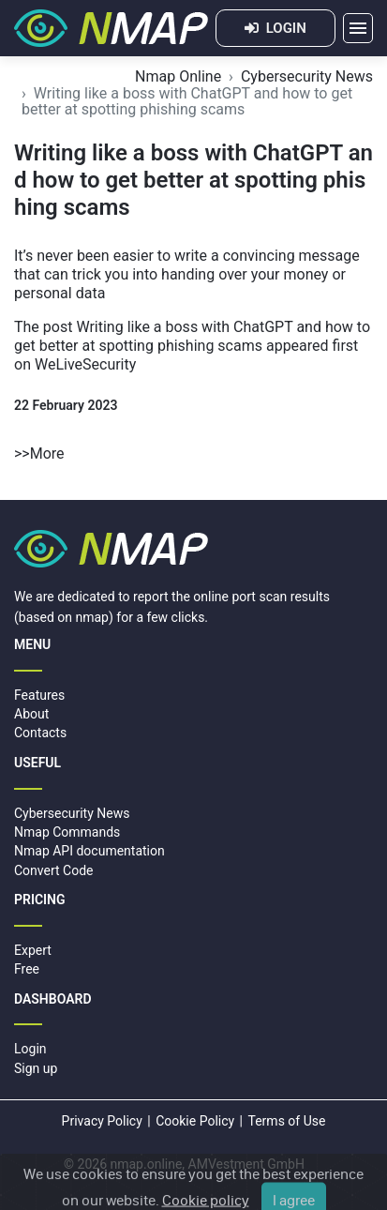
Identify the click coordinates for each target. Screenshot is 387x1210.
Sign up (35, 1068)
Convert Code (54, 870)
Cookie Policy (195, 1120)
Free (26, 968)
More (47, 453)
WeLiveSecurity (85, 364)
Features (39, 695)
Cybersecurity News (307, 76)
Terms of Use (287, 1120)
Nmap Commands (67, 831)
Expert (33, 950)
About (31, 713)
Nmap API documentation (89, 850)
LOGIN (275, 28)
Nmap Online (178, 76)
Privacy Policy (102, 1120)
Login (30, 1048)
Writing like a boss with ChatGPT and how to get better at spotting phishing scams (192, 336)
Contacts (40, 732)
